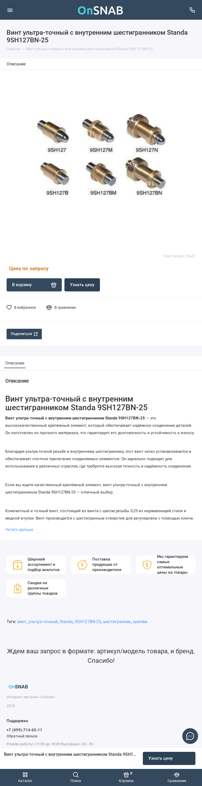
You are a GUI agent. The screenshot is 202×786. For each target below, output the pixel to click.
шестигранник (117, 621)
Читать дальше (19, 529)
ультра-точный (43, 621)
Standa (66, 621)
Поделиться (24, 334)
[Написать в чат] (190, 736)
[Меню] (10, 10)
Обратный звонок (22, 736)
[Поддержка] (192, 10)
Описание (16, 63)
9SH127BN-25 (88, 621)
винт (22, 621)
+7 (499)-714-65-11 (24, 730)
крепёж (140, 621)
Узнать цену (160, 758)
